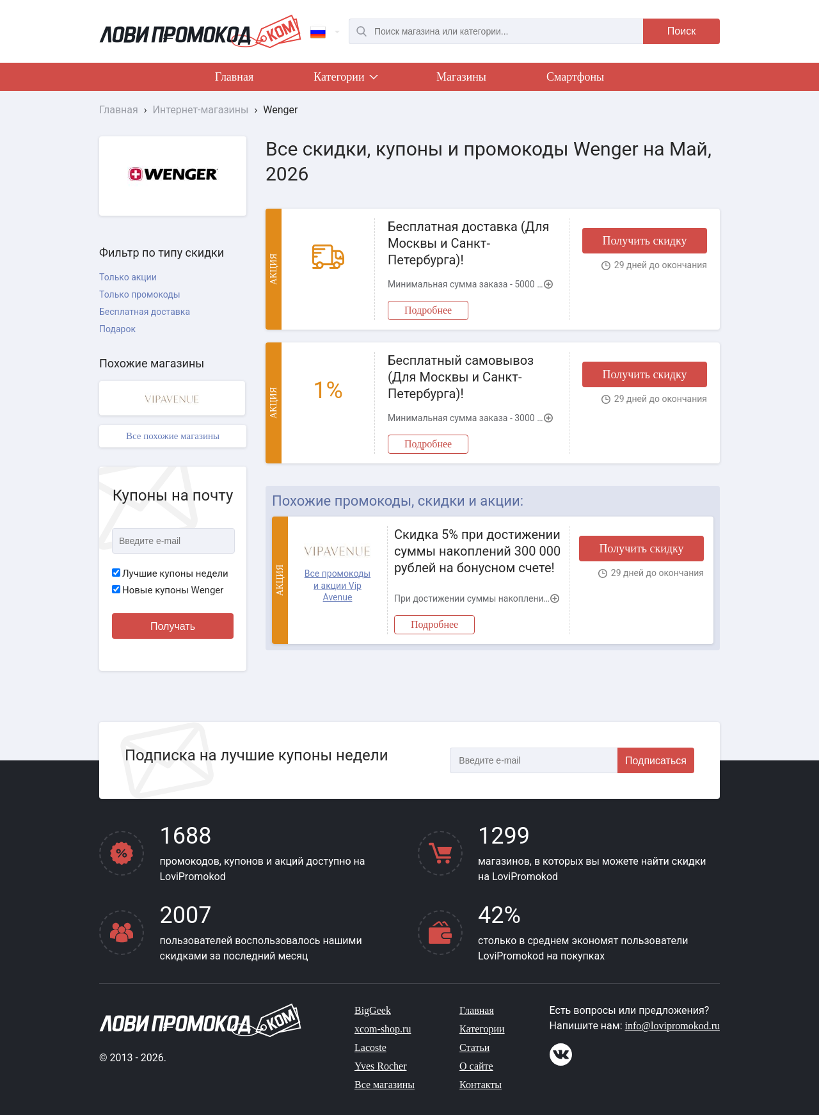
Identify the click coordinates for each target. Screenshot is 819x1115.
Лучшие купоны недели (170, 573)
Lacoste (370, 1047)
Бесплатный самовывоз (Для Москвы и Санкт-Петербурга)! (461, 377)
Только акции (128, 277)
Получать (172, 626)
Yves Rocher (380, 1066)
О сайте (476, 1066)
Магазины (461, 76)
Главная (234, 76)
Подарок (117, 329)
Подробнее (428, 310)
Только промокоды (139, 294)
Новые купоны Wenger (167, 590)
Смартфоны (575, 76)
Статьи (474, 1047)
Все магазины (384, 1084)
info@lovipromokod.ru (672, 1025)
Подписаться (656, 760)
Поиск (681, 31)
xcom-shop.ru (382, 1028)
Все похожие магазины (172, 436)
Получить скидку (644, 240)
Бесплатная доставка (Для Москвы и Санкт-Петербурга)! (468, 243)
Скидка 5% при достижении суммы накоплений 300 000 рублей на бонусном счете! (477, 551)
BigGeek (372, 1010)
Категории (345, 79)
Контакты (480, 1084)
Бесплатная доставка (144, 312)
